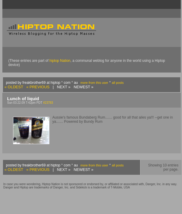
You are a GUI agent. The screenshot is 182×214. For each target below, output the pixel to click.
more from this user (94, 82)
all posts (118, 82)
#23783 (48, 102)
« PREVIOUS (37, 87)
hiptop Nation (59, 61)
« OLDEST (13, 87)
